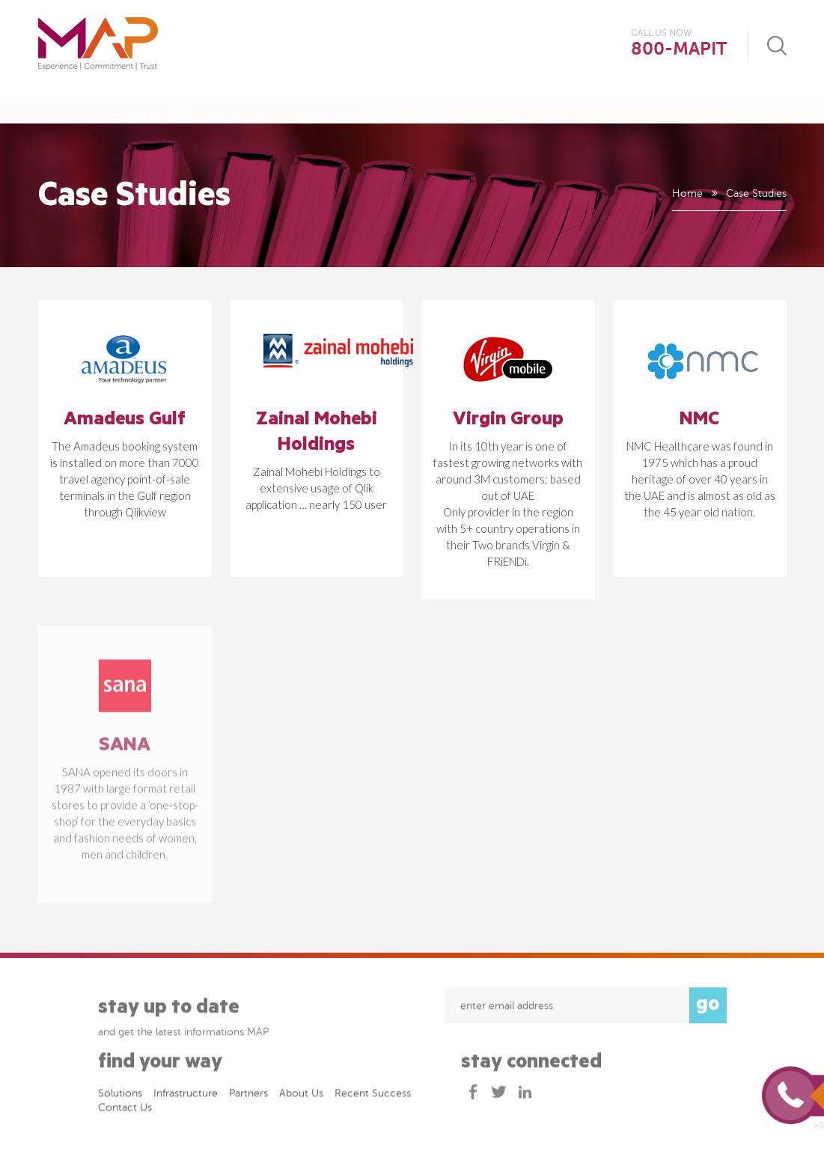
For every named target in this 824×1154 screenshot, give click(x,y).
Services (452, 104)
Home (686, 193)
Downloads (650, 104)
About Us (148, 104)
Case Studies (546, 104)
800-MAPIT (679, 49)
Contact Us (751, 104)
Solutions (237, 104)
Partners (248, 1097)
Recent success (373, 1097)
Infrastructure (347, 104)
